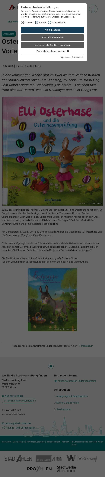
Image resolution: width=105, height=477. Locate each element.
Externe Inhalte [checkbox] (58, 22)
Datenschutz (78, 57)
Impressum (65, 57)
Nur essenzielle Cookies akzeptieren (52, 45)
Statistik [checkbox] (42, 22)
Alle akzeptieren (53, 29)
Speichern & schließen (53, 37)
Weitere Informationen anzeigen (53, 51)
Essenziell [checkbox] (28, 22)
